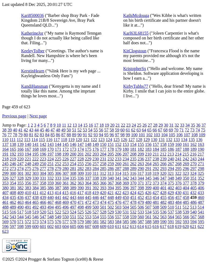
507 (148, 207)
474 (103, 202)
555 (103, 217)
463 (20, 202)
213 (170, 154)
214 (178, 154)
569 (5, 221)
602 (50, 226)
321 (170, 173)
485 (186, 202)
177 (103, 149)
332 (50, 178)
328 (20, 178)
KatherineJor (32, 33)
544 (20, 217)
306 (58, 173)
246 (13, 163)
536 (163, 212)
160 (178, 144)
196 (43, 154)
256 (88, 163)
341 (118, 178)
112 (20, 139)
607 (88, 226)
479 (141, 202)
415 (65, 192)
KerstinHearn (32, 71)
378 (193, 183)
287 (118, 168)
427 (155, 192)
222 (35, 159)
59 (117, 130)
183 (148, 149)
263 (141, 163)
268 (178, 163)
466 (43, 202)
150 (103, 144)
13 (75, 125)
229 (88, 159)
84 (47, 134)
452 (141, 197)
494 (50, 207)
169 (43, 149)
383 (28, 188)
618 (170, 226)
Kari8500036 (32, 15)
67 (160, 130)
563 (163, 217)
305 (50, 173)
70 (176, 130)
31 (171, 125)
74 (198, 130)
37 (203, 125)
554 (95, 217)
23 (128, 125)
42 (26, 130)
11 (64, 125)
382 (20, 188)
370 (133, 183)
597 (13, 226)
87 (63, 134)
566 (186, 217)
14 (80, 125)
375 (171, 183)
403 (178, 188)
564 (171, 217)
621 (193, 226)
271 (201, 163)
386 (50, 188)
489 (13, 207)
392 (95, 188)
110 (5, 139)
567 (193, 217)
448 (110, 197)
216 (193, 154)
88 (69, 134)
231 (103, 159)
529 (110, 212)
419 (95, 192)
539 (186, 212)
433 (200, 192)
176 (95, 149)
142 (43, 144)
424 (133, 192)
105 (172, 134)
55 (95, 130)
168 (35, 149)
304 (43, 173)
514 (200, 207)
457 (178, 197)
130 (154, 139)
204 (103, 154)
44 (36, 130)
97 (117, 134)
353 (5, 183)
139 (20, 144)
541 (201, 212)
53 (85, 130)
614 (140, 226)
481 (156, 202)
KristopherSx (134, 68)
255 (80, 163)
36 (198, 125)
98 (122, 134)
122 (94, 139)
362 (73, 183)
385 (43, 188)
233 (118, 159)
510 (171, 207)
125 (116, 139)
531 (125, 212)
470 (73, 202)
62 (133, 130)
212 (163, 154)
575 (50, 221)
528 (103, 212)
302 (28, 173)
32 (177, 125)
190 (201, 149)
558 (125, 217)
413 (50, 192)
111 (12, 139)
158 (163, 144)
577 (65, 221)
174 (80, 149)
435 (13, 197)
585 (125, 221)
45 (42, 130)
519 (35, 212)
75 (203, 130)
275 (28, 168)
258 (103, 163)
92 (90, 134)
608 (95, 226)
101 (142, 134)
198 (58, 154)
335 (73, 178)
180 (125, 149)
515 (5, 212)
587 (141, 221)
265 (156, 163)
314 (118, 173)
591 (171, 221)
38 (4, 130)
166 (20, 149)
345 (148, 178)
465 (35, 202)
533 (141, 212)
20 (112, 125)
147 (80, 144)
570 (13, 221)
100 (134, 134)
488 (5, 207)
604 (65, 226)
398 (141, 188)
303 (35, 173)
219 (13, 159)
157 (156, 144)
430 (178, 192)
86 (58, 134)
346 (156, 178)
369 (125, 183)
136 (199, 139)
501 (103, 207)
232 (110, 159)
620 (185, 226)
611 (118, 226)
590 (163, 221)
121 (86, 139)
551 (73, 217)
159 (171, 144)
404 (186, 188)
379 (201, 183)
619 (178, 226)
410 (28, 192)
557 (118, 217)
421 (110, 192)
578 (73, 221)
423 (125, 192)
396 (125, 188)
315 (125, 173)
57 (106, 130)
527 (95, 212)
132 (169, 139)
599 (28, 226)
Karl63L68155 (136, 33)
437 (28, 197)
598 (20, 226)
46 (47, 130)
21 (118, 125)
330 (35, 178)
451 (133, 197)
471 (80, 202)
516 (13, 212)
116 (49, 139)
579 (80, 221)
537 (171, 212)
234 (125, 159)
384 (35, 188)
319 (155, 173)
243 (193, 159)
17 (96, 125)
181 (133, 149)
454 (156, 197)
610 (110, 226)
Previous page (14, 116)
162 (193, 144)
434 (5, 197)
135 (191, 139)
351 (193, 178)
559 (133, 217)
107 (187, 134)
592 (178, 221)
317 (140, 173)
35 (193, 125)
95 (106, 134)
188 (186, 149)
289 (133, 168)
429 (170, 192)
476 (118, 202)
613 (133, 226)
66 (155, 130)
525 (80, 212)
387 (58, 188)
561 (148, 217)
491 (28, 207)
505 (133, 207)
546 (35, 217)
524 (73, 212)
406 (201, 188)
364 (88, 183)
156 (148, 144)
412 (42, 192)
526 (88, 212)
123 (101, 139)
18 (101, 125)
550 (65, 217)
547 (43, 217)
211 (156, 154)
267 (171, 163)
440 (50, 197)
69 (171, 130)
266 (163, 163)
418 (88, 192)
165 (13, 149)
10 (59, 125)
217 (200, 154)
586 (133, 221)
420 (103, 192)
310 (88, 173)
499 (88, 207)
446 (95, 197)
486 (193, 202)
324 (193, 173)
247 (20, 163)
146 (73, 144)
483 (171, 202)
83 (42, 134)
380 (5, 188)
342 (125, 178)
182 (141, 149)
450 (125, 197)
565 (178, 217)
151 (110, 144)
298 (201, 168)
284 (95, 168)
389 (73, 188)
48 (58, 130)
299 (5, 173)
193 (20, 154)
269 (186, 163)
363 (80, 183)
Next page (38, 116)
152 (118, 144)
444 (80, 197)
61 (128, 130)
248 (28, 163)
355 (20, 183)
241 (178, 159)
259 (110, 163)
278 (50, 168)
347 (163, 178)
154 (133, 144)
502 (110, 207)
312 (103, 173)
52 (79, 130)
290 (141, 168)
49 (63, 130)
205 (110, 154)
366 (103, 183)
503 (118, 207)
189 (193, 149)
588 (148, 221)
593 (186, 221)
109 (202, 134)
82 (36, 134)
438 (35, 197)
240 (171, 159)
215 (185, 154)
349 (178, 178)
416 (73, 192)
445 (88, 197)
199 (65, 154)
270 (193, 163)
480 (148, 202)
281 (73, 168)
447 (103, 197)
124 (109, 139)
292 (156, 168)
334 (65, 178)
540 (193, 212)
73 (192, 130)
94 (101, 134)
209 (141, 154)
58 (112, 130)
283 (88, 168)
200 (73, 154)
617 (163, 226)
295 (178, 168)
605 (73, 226)
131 (161, 139)
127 (131, 139)
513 (193, 207)
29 (160, 125)
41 (20, 130)
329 (28, 178)
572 (28, 221)
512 (185, 207)
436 (20, 197)
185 (163, 149)
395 (118, 188)
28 (155, 125)
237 (148, 159)
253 (65, 163)
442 (65, 197)
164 (5, 149)
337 (88, 178)
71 (181, 130)
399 (148, 188)
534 (148, 212)
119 (71, 139)
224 (50, 159)
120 (78, 139)
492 (35, 207)
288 (125, 168)
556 (110, 217)
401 (163, 188)
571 (20, 221)
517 (20, 212)
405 (193, 188)
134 (184, 139)
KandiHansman (34, 86)
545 (28, 217)
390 (80, 188)
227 (73, 159)
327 (13, 178)
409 (20, 192)
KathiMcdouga (136, 15)
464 (28, 202)
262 (133, 163)
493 (43, 207)
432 (193, 192)
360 (58, 183)
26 (144, 125)
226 (65, 159)
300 (13, 173)
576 (58, 221)
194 (28, 154)
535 (156, 212)
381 (13, 188)
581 (95, 221)
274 (20, 168)
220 (20, 159)
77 (10, 134)
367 (110, 183)
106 (179, 134)
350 (186, 178)
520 (43, 212)
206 (118, 154)
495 (58, 207)
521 (50, 212)
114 (34, 139)
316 (133, 173)
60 (122, 130)
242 (186, 159)
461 (5, 202)
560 (141, 217)
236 (141, 159)
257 (95, 163)
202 (88, 154)
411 (35, 192)
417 (80, 192)
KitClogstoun (134, 51)
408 (13, 192)
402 (171, 188)
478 (133, 202)
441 (58, 197)
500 (95, 207)
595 (201, 221)
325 (200, 173)
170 (50, 149)
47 (53, 130)
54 (90, 130)
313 (110, 173)
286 (110, 168)
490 (20, 207)
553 (88, 217)
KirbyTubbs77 (135, 86)
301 (20, 173)
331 (43, 178)
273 (13, 168)
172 (65, 149)
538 (178, 212)
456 (171, 197)
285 (103, 168)
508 (156, 207)
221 (28, 159)
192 (13, 154)
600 (35, 226)
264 (148, 163)
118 (64, 139)
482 (163, 202)
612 (125, 226)
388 (65, 188)
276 (35, 168)
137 (5, 144)
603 (58, 226)
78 (15, 134)
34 (187, 125)
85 (53, 134)
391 (88, 188)
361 (65, 183)
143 (50, 144)
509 (163, 207)
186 (171, 149)
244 (201, 159)
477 (125, 202)
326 (5, 178)
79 (20, 134)
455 (163, 197)
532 (133, 212)
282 (80, 168)
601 (43, 226)
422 (118, 192)
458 (186, 197)
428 (163, 192)
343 (133, 178)
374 (163, 183)
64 (144, 130)
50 (69, 130)
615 (148, 226)
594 (193, 221)
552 (80, 217)
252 (58, 163)
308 (73, 173)
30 (166, 125)
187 (178, 149)
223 (43, 159)
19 (107, 125)
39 (10, 130)
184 (156, 149)
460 (201, 197)
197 (50, 154)
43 (31, 130)
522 (58, 212)
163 (201, 144)
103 (157, 134)
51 (74, 130)
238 (156, 159)
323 (185, 173)
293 (163, 168)
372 (148, 183)
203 (95, 154)
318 (148, 173)
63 (138, 130)
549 (58, 217)
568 (201, 217)
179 (118, 149)
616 (155, 226)
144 (58, 144)
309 (80, 173)
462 (13, 202)
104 (164, 134)
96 (112, 134)
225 (58, 159)
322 (178, 173)
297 (193, 168)
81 (31, 134)
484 (178, 202)
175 (88, 149)
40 (15, 130)
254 (73, 163)
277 (43, 168)
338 (95, 178)
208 (133, 154)
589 (156, 221)
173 (73, 149)
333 (58, 178)
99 (128, 134)
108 (194, 134)
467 (50, 202)
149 (95, 144)
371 (141, 183)
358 (43, 183)
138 (13, 144)
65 (149, 130)
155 (141, 144)
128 (139, 139)
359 (50, 183)
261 (125, 163)
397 (133, 188)
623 (5, 231)
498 (80, 207)
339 (103, 178)
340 (110, 178)
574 (43, 221)
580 (88, 221)
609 (103, 226)
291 (148, 168)
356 (28, 183)
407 (5, 192)
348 (171, 178)
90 (79, 134)
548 (50, 217)
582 (103, 221)
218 (5, 159)
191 (5, 154)
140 (28, 144)
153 (125, 144)
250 (43, 163)
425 (140, 192)
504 (125, 207)
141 (35, 144)
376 (178, 183)
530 (118, 212)
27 (150, 125)
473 (95, 202)
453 (148, 197)
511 (178, 207)
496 (65, 207)
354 (13, 183)
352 (201, 178)
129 (146, 139)
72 (187, 130)
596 (5, 226)
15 (85, 125)
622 (200, 226)
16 (91, 125)
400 (156, 188)
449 (118, 197)
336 (80, 178)
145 (65, 144)
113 (27, 139)
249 (35, 163)
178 (110, 149)
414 (58, 192)
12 (69, 125)
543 (13, 217)
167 (28, 149)
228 (80, 159)
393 (103, 188)
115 (42, 139)
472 (88, 202)
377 (186, 183)
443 (73, 197)
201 (80, 154)
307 (65, 173)
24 (134, 125)
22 (123, 125)
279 (58, 168)
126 (124, 139)
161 (186, 144)
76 (4, 134)
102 (149, 134)
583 (110, 221)
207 (125, 154)
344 (141, 178)
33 (182, 125)
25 (139, 125)
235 (133, 159)
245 (5, 163)
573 (35, 221)
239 (163, 159)
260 (118, 163)
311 (95, 173)
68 (165, 130)
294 (171, 168)
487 (201, 202)
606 (80, 226)
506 (141, 207)
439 (43, 197)
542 (5, 217)
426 (148, 192)
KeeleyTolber (33, 51)
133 (176, 139)
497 (73, 207)
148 (88, 144)
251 (50, 163)
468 (58, 202)
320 (163, 173)
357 (35, 183)
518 (28, 212)
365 (95, 183)
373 (156, 183)
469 (65, 202)
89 (74, 134)
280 (65, 168)
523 (65, 212)
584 (118, 221)
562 (156, 217)
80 (26, 134)
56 (101, 130)
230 (95, 159)
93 (95, 134)
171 (58, 149)
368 (118, 183)
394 (110, 188)
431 (185, 192)
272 (5, 168)
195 (35, 154)
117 (56, 139)
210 (148, 154)
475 (110, 202)
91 (85, 134)
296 (186, 168)
